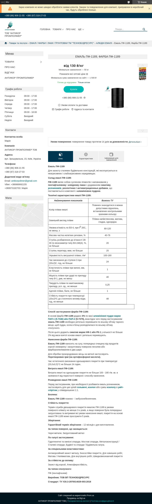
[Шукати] (143, 29)
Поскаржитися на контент (78, 501)
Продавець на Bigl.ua (76, 498)
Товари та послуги (18, 43)
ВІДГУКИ (9, 72)
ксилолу (111, 387)
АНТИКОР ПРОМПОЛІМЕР (19, 77)
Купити (73, 89)
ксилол (92, 387)
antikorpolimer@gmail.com (24, 181)
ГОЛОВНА (45, 29)
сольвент (82, 387)
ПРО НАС (71, 29)
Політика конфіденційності (102, 501)
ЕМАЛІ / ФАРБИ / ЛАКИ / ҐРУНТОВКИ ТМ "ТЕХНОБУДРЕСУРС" (62, 43)
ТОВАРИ (57, 29)
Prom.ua (90, 495)
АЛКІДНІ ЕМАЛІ (104, 43)
